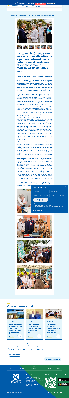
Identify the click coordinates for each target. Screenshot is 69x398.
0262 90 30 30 (31, 380)
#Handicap (12, 345)
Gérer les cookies (50, 3)
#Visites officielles (22, 345)
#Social (32, 345)
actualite (13, 15)
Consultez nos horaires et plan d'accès (32, 385)
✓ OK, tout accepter (40, 3)
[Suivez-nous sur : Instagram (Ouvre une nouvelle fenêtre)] (51, 392)
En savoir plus (31, 3)
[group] (43, 47)
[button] (51, 32)
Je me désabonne (37, 210)
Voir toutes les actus (52, 359)
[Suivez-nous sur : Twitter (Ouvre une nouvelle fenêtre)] (54, 392)
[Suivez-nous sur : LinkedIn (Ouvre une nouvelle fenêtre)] (57, 392)
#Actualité (11, 336)
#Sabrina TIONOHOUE (14, 354)
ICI (23, 392)
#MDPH (40, 345)
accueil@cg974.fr (30, 381)
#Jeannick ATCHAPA (36, 349)
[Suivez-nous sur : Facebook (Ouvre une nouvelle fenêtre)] (48, 392)
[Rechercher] (59, 9)
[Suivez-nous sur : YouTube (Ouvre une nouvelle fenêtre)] (61, 392)
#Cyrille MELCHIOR (22, 349)
